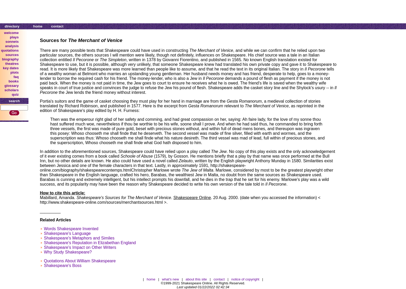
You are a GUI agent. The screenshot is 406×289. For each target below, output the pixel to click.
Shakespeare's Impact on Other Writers (80, 247)
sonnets (12, 42)
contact (57, 26)
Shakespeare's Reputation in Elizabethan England (90, 243)
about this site (196, 279)
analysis (12, 46)
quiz (15, 94)
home (37, 26)
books (14, 81)
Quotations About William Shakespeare (79, 261)
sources (12, 55)
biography (10, 59)
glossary (11, 86)
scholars (11, 90)
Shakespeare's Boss (62, 265)
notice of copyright (245, 279)
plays (14, 37)
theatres (12, 64)
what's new (170, 279)
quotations (10, 50)
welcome (11, 33)
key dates (11, 68)
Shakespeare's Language (67, 233)
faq (16, 77)
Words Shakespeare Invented (71, 229)
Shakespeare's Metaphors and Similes (79, 238)
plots (14, 72)
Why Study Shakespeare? (68, 252)
